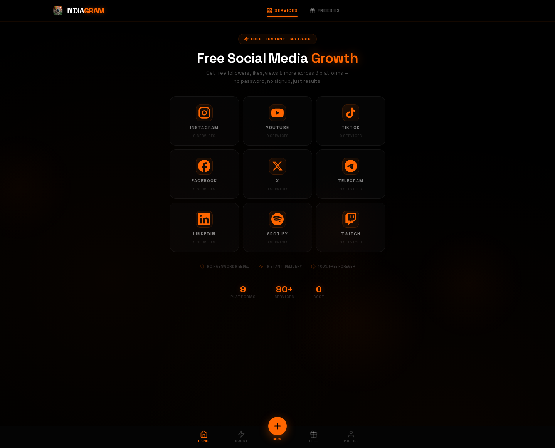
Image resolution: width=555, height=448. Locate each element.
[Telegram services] (350, 174)
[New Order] (277, 426)
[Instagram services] (204, 121)
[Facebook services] (204, 174)
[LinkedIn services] (204, 227)
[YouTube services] (277, 121)
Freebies (325, 10)
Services (282, 10)
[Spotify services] (277, 227)
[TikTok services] (350, 121)
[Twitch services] (350, 227)
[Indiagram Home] (78, 11)
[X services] (277, 174)
